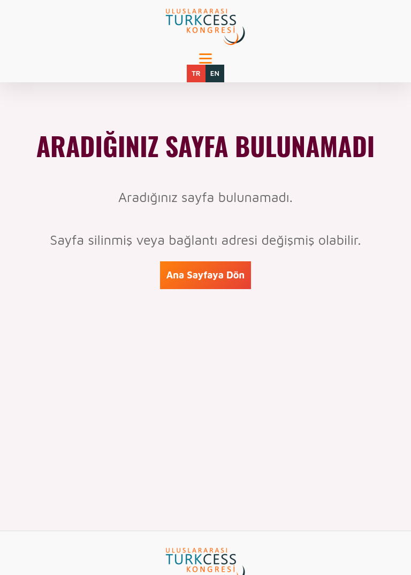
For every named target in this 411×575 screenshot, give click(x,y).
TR (196, 73)
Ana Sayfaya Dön (205, 275)
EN (214, 73)
